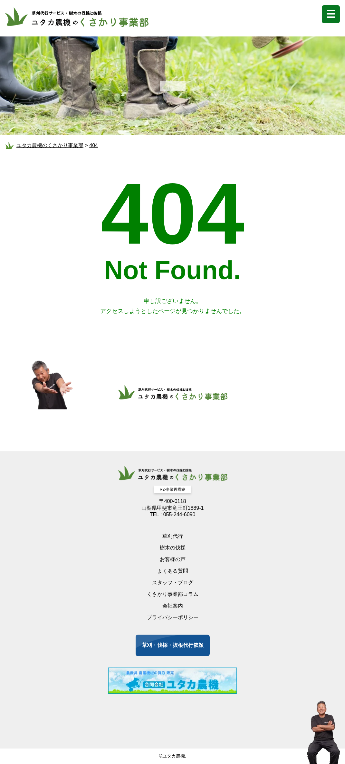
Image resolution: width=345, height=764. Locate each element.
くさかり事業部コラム (172, 594)
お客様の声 (173, 559)
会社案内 (172, 605)
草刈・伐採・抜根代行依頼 (173, 645)
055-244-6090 (179, 514)
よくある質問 (172, 571)
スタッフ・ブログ (172, 582)
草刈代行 (172, 536)
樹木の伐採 (173, 547)
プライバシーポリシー (172, 617)
